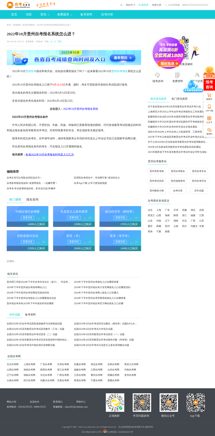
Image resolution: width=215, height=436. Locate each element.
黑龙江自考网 (131, 364)
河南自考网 (130, 369)
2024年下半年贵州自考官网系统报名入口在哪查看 (100, 298)
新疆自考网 (113, 380)
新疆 (167, 231)
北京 (150, 210)
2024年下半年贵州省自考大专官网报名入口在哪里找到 (102, 287)
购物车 (209, 99)
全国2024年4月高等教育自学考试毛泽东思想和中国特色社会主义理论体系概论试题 (50, 340)
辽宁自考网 (12, 375)
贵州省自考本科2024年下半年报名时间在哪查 (30, 303)
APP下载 (209, 111)
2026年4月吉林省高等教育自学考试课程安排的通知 (174, 147)
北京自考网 (12, 364)
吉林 (201, 210)
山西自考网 (12, 369)
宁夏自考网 (96, 380)
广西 (193, 221)
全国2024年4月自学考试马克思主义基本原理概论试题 (101, 345)
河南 (158, 221)
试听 (29, 14)
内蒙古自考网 (47, 380)
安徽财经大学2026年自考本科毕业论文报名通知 (172, 127)
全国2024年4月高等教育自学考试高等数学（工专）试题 (35, 329)
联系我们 (57, 402)
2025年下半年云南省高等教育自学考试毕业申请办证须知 (177, 137)
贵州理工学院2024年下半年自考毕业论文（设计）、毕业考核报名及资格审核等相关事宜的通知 (56, 282)
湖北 (193, 210)
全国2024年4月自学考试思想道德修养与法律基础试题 (34, 323)
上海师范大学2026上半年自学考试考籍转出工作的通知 (176, 111)
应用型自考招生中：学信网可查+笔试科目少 (97, 177)
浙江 (184, 215)
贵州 (167, 226)
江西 (201, 215)
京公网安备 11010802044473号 (118, 432)
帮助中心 (81, 402)
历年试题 (199, 190)
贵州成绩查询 (178, 181)
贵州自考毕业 (199, 181)
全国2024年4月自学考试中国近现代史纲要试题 (31, 345)
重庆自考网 (96, 375)
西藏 (158, 226)
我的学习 (130, 5)
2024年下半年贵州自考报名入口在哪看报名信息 (31, 298)
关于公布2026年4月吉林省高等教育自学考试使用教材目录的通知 (181, 142)
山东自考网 (113, 369)
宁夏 (158, 231)
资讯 (44, 14)
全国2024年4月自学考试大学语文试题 (93, 329)
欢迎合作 (34, 402)
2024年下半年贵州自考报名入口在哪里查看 (96, 282)
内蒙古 (194, 226)
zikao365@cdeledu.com (76, 407)
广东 (167, 210)
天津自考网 (63, 364)
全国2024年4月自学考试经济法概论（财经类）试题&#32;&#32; (106, 323)
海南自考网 (29, 369)
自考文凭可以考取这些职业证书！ (24, 177)
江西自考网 (96, 369)
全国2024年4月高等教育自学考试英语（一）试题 (99, 334)
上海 (158, 210)
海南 (167, 215)
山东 (150, 221)
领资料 (209, 134)
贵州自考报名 (29, 25)
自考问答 (107, 14)
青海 (150, 231)
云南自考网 (12, 380)
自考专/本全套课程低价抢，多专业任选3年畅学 (31, 188)
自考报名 (17, 25)
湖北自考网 (96, 364)
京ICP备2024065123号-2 (92, 432)
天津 (176, 210)
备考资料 (86, 14)
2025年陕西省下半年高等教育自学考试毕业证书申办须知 (177, 152)
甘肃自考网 (63, 380)
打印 (59, 41)
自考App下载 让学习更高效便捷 (90, 183)
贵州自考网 (130, 375)
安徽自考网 (80, 364)
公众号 (209, 122)
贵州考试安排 (157, 181)
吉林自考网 (113, 364)
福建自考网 (80, 369)
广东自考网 (46, 364)
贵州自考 (31, 71)
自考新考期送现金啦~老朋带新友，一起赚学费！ (32, 183)
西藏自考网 (113, 375)
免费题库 (64, 14)
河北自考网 (46, 375)
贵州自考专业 (199, 171)
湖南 (176, 221)
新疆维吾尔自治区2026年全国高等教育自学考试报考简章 (177, 116)
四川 (184, 226)
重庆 (150, 226)
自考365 (39, 41)
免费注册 (156, 5)
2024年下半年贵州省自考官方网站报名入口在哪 (98, 303)
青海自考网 (80, 380)
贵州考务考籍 (157, 171)
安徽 (184, 210)
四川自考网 (29, 380)
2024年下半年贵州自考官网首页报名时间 (28, 292)
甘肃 (201, 226)
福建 (193, 215)
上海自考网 (29, 364)
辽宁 (167, 221)
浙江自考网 (63, 369)
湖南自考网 (29, 375)
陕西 (176, 215)
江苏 (201, 221)
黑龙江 (151, 215)
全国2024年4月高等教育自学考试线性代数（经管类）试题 (104, 340)
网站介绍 (11, 402)
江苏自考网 (80, 375)
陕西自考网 (46, 369)
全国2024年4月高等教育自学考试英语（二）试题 (32, 334)
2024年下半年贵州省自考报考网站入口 (27, 287)
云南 (176, 226)
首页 (14, 14)
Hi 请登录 (144, 5)
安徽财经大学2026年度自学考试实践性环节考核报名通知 (177, 122)
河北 (184, 221)
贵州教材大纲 (157, 190)
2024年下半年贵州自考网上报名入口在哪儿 (96, 292)
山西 (158, 215)
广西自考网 (63, 375)
